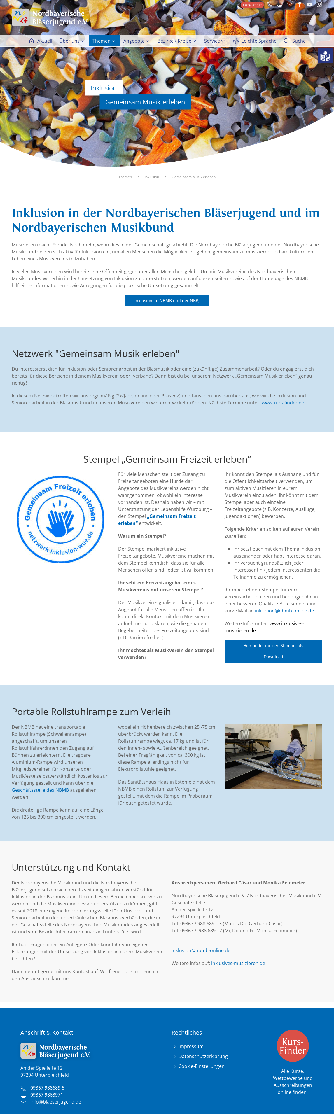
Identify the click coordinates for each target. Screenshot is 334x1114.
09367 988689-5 (42, 1088)
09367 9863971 (41, 1095)
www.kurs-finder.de (283, 403)
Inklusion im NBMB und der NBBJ (167, 300)
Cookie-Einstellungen (202, 1066)
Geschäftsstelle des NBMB (40, 790)
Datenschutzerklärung (203, 1056)
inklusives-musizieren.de (238, 963)
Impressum (191, 1046)
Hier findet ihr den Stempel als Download (273, 651)
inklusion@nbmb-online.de (284, 610)
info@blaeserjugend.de (50, 1102)
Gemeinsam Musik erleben (194, 176)
